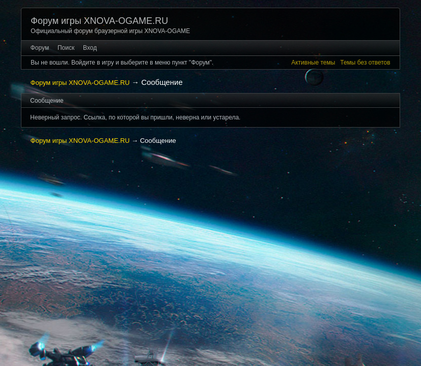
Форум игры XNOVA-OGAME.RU (99, 21)
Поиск (66, 47)
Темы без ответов (365, 62)
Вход (90, 47)
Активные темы (313, 62)
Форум (40, 47)
